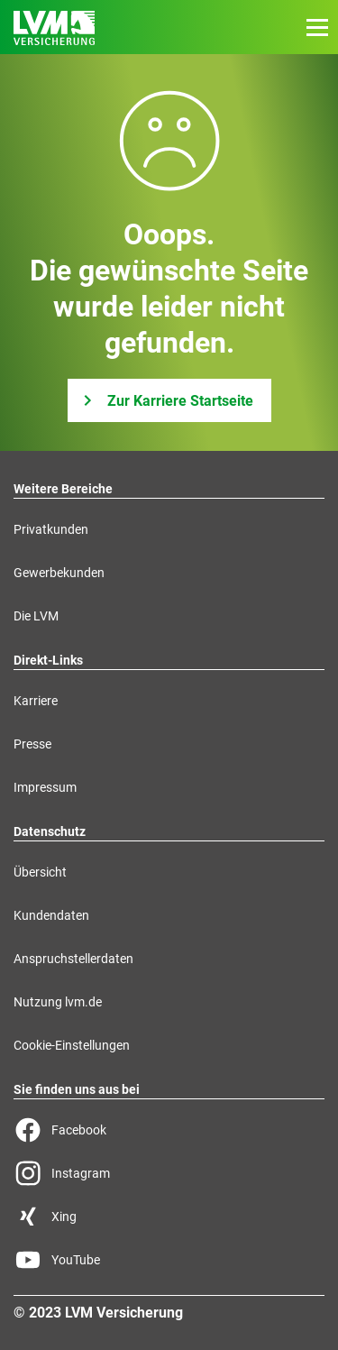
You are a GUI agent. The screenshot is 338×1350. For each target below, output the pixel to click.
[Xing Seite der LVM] (169, 1216)
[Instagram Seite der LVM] (169, 1173)
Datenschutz (50, 831)
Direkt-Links (48, 660)
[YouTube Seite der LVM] (169, 1259)
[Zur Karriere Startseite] (169, 400)
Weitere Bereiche (63, 489)
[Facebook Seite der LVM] (169, 1130)
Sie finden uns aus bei (77, 1089)
